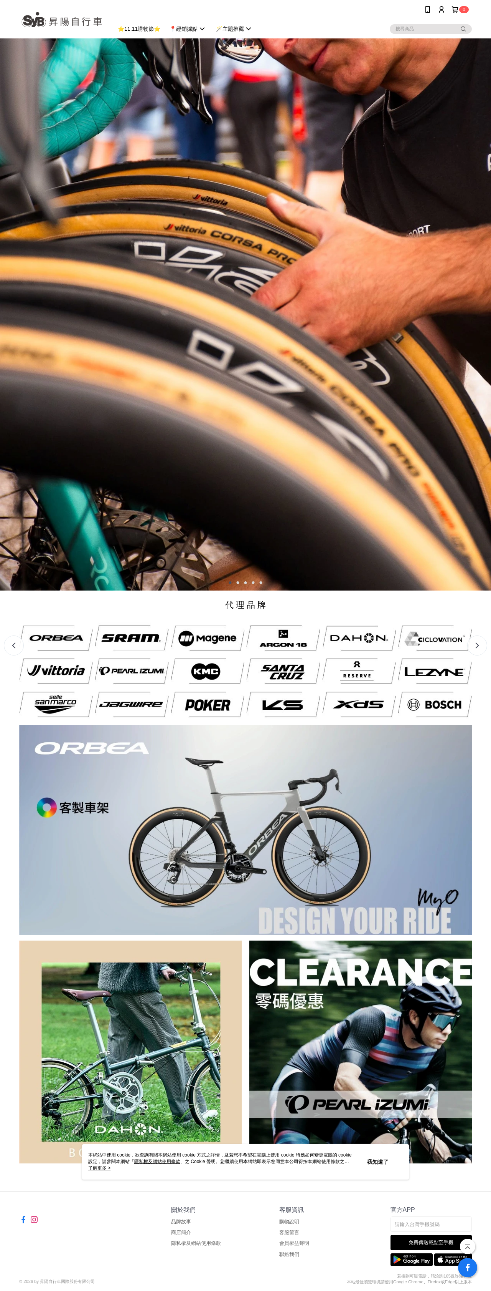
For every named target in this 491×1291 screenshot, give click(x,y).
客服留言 (289, 1232)
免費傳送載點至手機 (431, 1242)
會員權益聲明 (294, 1243)
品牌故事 (181, 1222)
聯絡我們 (289, 1254)
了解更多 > (99, 1168)
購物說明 (289, 1222)
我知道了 (378, 1162)
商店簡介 (181, 1232)
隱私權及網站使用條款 (196, 1243)
